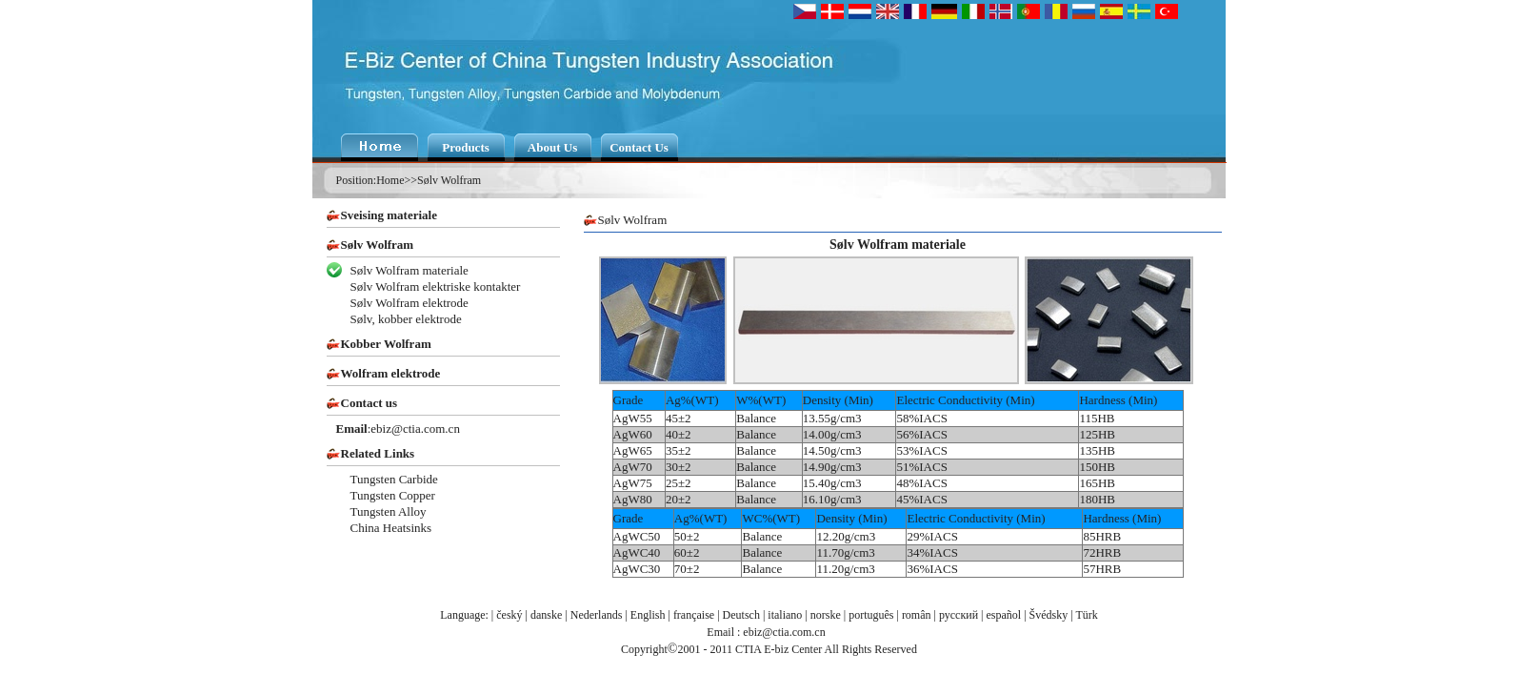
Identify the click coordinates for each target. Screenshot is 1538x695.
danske (546, 615)
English (648, 615)
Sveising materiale (389, 215)
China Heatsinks (391, 528)
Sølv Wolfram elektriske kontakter (435, 286)
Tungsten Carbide (394, 479)
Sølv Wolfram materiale (409, 270)
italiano (785, 615)
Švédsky (1049, 615)
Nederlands (596, 615)
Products (465, 147)
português (871, 615)
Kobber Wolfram (386, 344)
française (693, 615)
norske (825, 615)
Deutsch (741, 615)
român (916, 615)
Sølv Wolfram (449, 180)
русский (958, 615)
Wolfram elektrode (391, 373)
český (509, 615)
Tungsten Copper (392, 495)
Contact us (369, 403)
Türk (1086, 615)
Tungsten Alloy (388, 511)
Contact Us (639, 147)
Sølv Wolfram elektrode (409, 303)
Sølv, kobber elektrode (406, 319)
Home (390, 180)
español (1004, 615)
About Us (552, 147)
